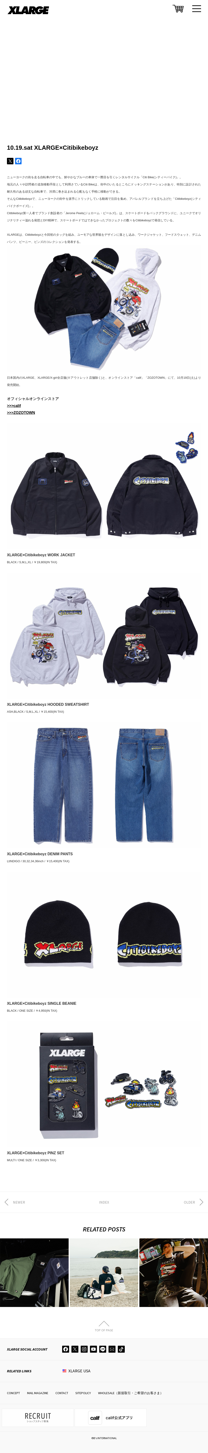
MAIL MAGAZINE (37, 1393)
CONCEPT (13, 1393)
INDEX (104, 1202)
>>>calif (14, 406)
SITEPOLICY (83, 1393)
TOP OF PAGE (104, 1330)
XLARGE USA (79, 1371)
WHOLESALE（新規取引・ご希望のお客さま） (130, 1393)
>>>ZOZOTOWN (21, 413)
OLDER (189, 1202)
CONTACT (61, 1393)
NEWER (19, 1202)
